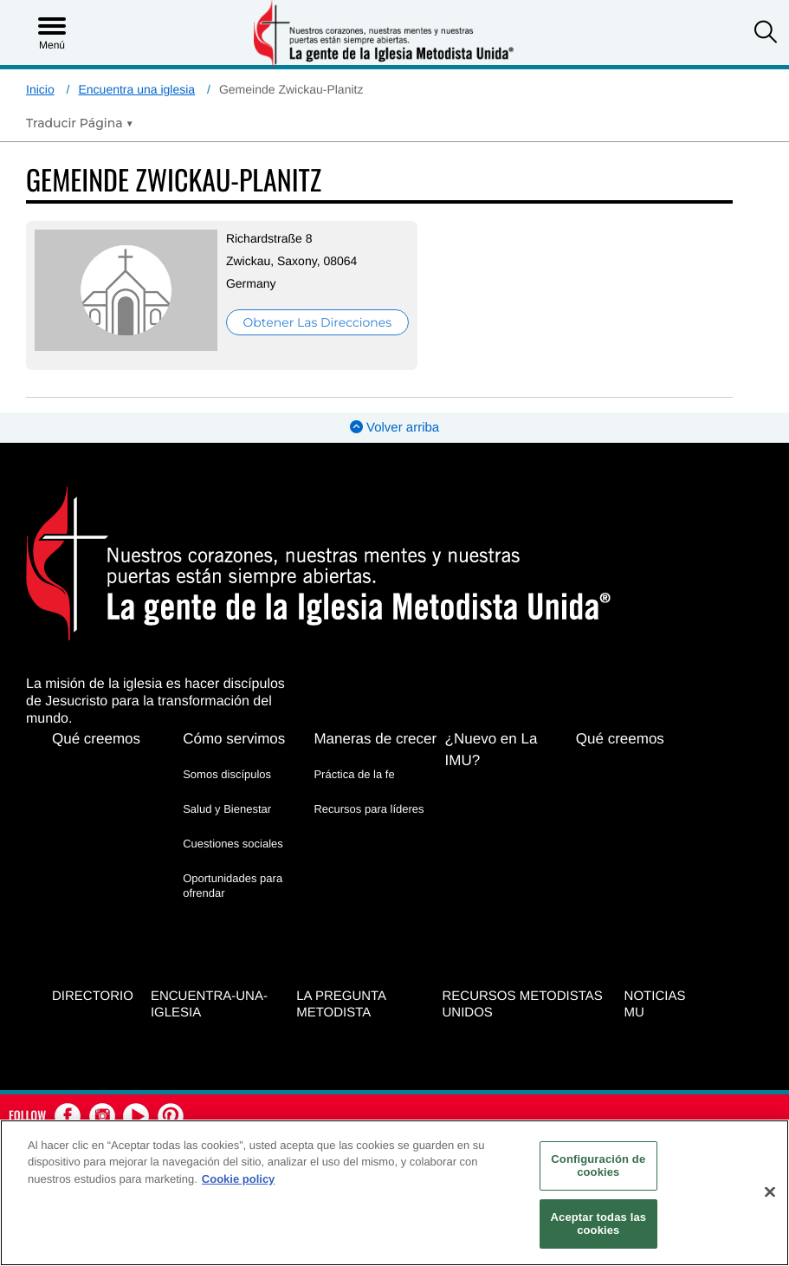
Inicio (40, 89)
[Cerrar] (770, 1192)
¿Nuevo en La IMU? (491, 749)
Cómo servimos (234, 738)
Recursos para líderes (369, 808)
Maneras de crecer (375, 738)
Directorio (92, 996)
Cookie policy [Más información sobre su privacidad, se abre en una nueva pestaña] (238, 1178)
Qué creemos (96, 738)
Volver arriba (394, 427)
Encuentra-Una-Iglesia (209, 1004)
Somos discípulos (227, 774)
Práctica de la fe (354, 774)
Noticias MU (655, 1004)
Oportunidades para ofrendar (232, 885)
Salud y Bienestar (227, 808)
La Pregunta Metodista (340, 1004)
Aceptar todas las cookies (599, 1224)
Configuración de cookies (598, 1165)
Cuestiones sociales (233, 843)
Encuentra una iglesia (136, 89)
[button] (765, 33)
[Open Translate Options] (79, 123)
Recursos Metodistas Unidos (523, 1004)
